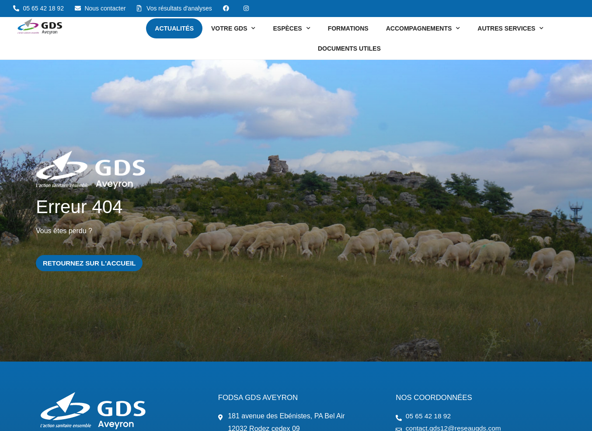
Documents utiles (349, 48)
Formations (348, 28)
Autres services (510, 28)
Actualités (174, 28)
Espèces (291, 28)
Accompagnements (423, 28)
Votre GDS (233, 28)
